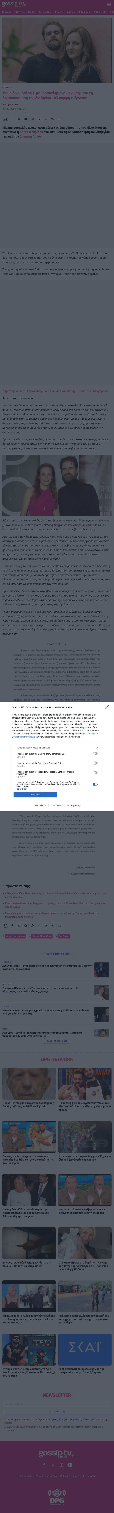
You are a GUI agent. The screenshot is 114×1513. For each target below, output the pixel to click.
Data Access (57, 805)
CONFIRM (35, 795)
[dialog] (57, 756)
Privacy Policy (73, 805)
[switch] (95, 753)
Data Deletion (40, 805)
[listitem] (57, 747)
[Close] (108, 708)
